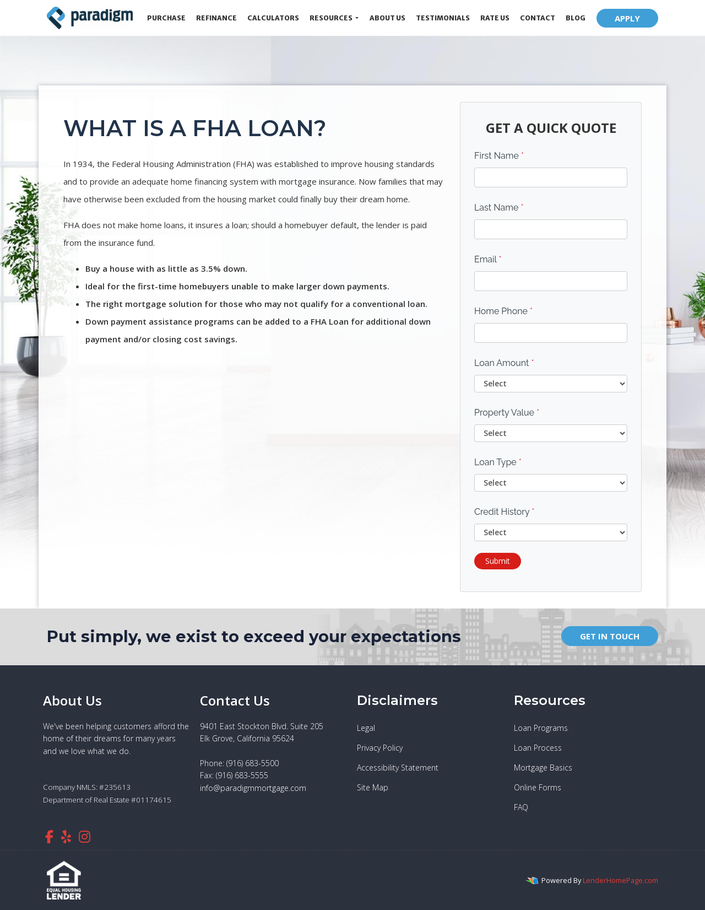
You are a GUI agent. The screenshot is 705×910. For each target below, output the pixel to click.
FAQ (521, 807)
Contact (537, 18)
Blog (575, 18)
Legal (366, 728)
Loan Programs (541, 728)
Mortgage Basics (543, 767)
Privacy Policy (380, 747)
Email (488, 259)
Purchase (166, 18)
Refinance (216, 18)
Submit (497, 561)
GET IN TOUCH (609, 636)
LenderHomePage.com (620, 880)
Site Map (372, 787)
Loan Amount (504, 363)
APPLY (627, 18)
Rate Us (494, 18)
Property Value (506, 412)
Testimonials (443, 18)
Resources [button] (332, 18)
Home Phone (503, 311)
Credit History (504, 512)
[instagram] (84, 836)
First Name (499, 155)
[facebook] (49, 836)
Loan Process (538, 747)
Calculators (273, 18)
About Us (387, 18)
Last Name (499, 207)
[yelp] (66, 836)
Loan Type (498, 462)
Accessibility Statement (397, 767)
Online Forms (537, 787)
